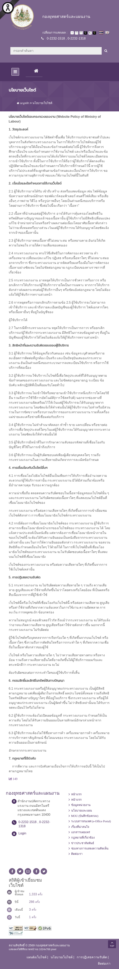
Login (22, 833)
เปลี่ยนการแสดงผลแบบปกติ (90, 33)
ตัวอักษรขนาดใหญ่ (81, 32)
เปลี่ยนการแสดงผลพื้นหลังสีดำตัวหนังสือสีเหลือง (94, 33)
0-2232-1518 (56, 38)
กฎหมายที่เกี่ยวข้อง (83, 837)
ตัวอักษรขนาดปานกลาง (76, 33)
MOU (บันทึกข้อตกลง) (84, 815)
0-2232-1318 (77, 38)
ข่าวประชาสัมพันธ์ (82, 843)
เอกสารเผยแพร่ (80, 832)
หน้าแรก (76, 794)
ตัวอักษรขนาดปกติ (72, 32)
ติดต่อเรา (77, 853)
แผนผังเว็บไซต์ (36, 957)
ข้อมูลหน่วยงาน (80, 805)
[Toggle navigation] (15, 72)
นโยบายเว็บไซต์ (62, 957)
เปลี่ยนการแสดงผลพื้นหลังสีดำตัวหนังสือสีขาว (85, 33)
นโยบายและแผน (81, 810)
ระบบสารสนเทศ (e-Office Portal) (91, 821)
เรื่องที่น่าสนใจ (80, 826)
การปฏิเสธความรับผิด (92, 957)
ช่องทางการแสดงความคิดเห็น (89, 848)
